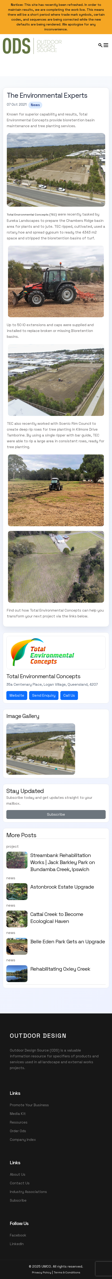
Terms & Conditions (67, 1272)
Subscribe (56, 814)
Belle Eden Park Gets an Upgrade (67, 941)
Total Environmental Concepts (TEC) (32, 214)
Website (16, 695)
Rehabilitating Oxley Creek (60, 969)
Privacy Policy (41, 1272)
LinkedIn (17, 1244)
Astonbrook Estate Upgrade (62, 886)
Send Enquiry (43, 695)
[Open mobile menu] (103, 45)
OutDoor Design (38, 1036)
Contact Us (20, 1183)
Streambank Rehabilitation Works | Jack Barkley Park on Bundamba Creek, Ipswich (62, 862)
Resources (18, 1122)
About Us (17, 1174)
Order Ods (18, 1131)
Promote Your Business (29, 1105)
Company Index (23, 1139)
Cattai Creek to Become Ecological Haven (56, 917)
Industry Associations (28, 1191)
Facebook (18, 1235)
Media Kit (18, 1113)
